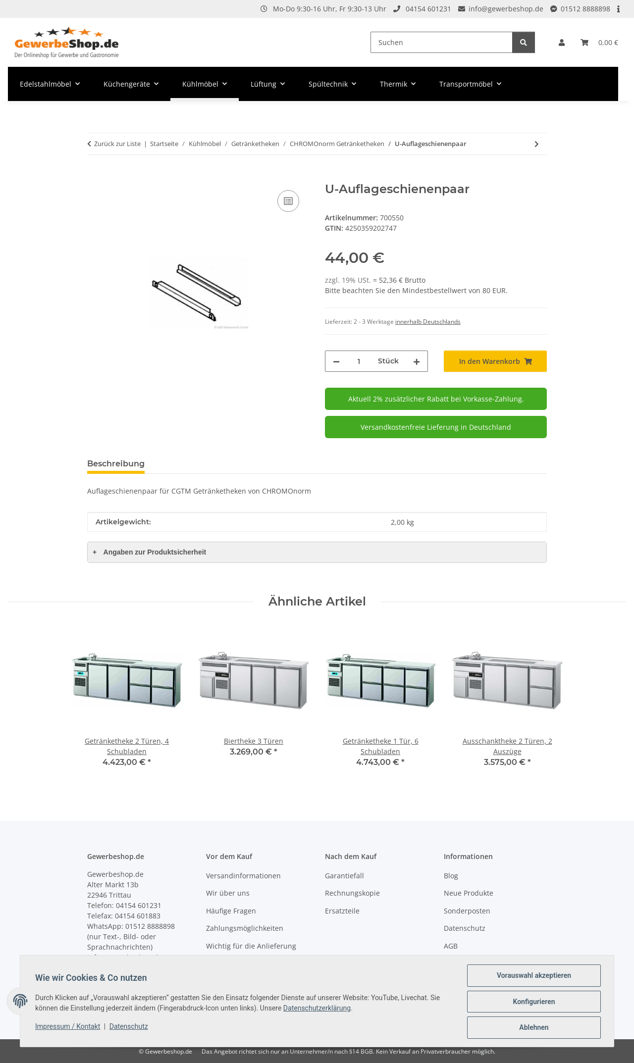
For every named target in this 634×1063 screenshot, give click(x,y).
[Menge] (359, 361)
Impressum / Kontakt (68, 1027)
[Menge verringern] (336, 361)
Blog (451, 875)
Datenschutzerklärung (318, 1008)
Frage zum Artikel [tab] (197, 463)
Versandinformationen (243, 875)
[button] (562, 42)
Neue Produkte (468, 893)
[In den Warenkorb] (95, 176)
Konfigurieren (533, 1002)
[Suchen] (441, 42)
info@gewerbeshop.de (506, 8)
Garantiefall (344, 875)
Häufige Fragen (231, 910)
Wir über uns (228, 893)
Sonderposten (467, 910)
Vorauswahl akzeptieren (533, 976)
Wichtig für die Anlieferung (251, 946)
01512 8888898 (585, 8)
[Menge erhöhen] (416, 361)
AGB (451, 946)
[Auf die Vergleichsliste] (288, 201)
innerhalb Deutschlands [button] (428, 321)
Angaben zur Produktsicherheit (149, 552)
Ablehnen (532, 1028)
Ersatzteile (342, 910)
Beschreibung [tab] (116, 463)
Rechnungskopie (352, 893)
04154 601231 (428, 8)
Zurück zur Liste (117, 143)
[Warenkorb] (599, 42)
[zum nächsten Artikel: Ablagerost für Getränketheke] (537, 143)
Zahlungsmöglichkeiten (244, 928)
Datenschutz (129, 1027)
